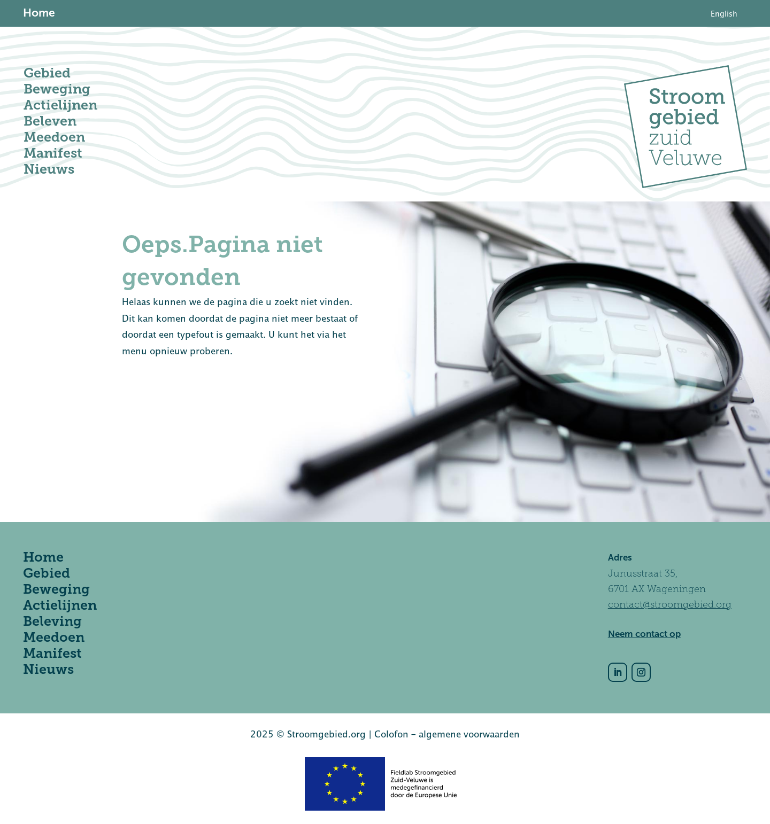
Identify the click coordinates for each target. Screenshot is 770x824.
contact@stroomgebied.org (670, 604)
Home (43, 557)
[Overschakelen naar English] (724, 14)
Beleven (50, 121)
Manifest (53, 153)
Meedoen (54, 137)
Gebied (47, 73)
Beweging (57, 89)
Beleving (52, 621)
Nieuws (49, 169)
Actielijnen (60, 105)
